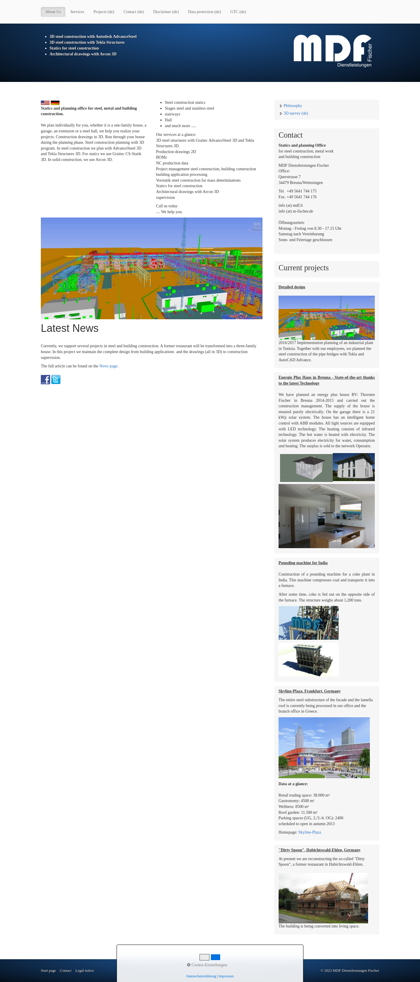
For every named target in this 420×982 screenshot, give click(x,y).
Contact (65, 971)
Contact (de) (134, 12)
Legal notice (84, 971)
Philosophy (290, 106)
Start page (48, 971)
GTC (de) (238, 12)
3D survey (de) (293, 113)
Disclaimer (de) (165, 12)
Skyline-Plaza (309, 832)
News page (108, 366)
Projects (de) (104, 12)
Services (77, 12)
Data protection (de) (204, 12)
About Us (53, 12)
